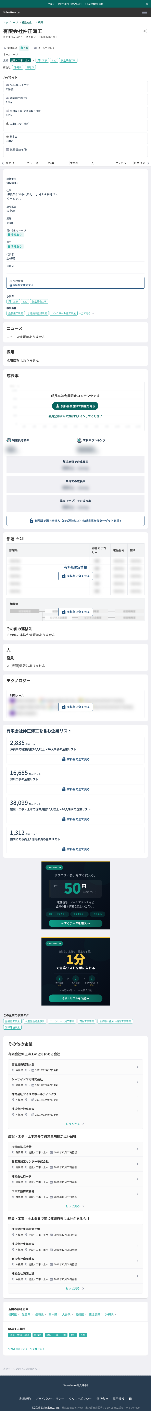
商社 (73, 1335)
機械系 (37, 1335)
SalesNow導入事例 (75, 1385)
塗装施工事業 (12, 1021)
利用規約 (25, 1399)
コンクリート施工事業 (62, 1021)
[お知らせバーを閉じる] (146, 3)
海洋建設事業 (12, 1027)
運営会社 (102, 1399)
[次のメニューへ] (148, 163)
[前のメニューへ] (3, 163)
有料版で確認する (23, 285)
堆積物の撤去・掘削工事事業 (115, 1021)
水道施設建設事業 (35, 1021)
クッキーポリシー (80, 1399)
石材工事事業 (86, 1021)
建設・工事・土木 (20, 60)
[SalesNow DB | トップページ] (11, 12)
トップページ (10, 22)
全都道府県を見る (18, 1348)
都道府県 (27, 22)
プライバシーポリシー (50, 1399)
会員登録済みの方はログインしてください (75, 416)
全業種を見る (37, 1348)
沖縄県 (39, 22)
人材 (82, 1335)
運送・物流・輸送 (19, 1335)
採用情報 (118, 1399)
